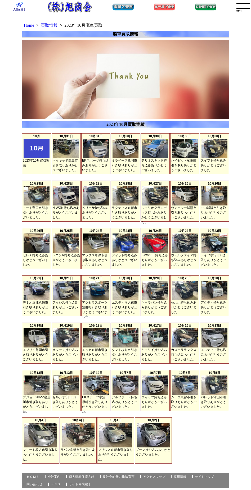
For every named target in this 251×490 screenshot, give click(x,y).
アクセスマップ (154, 477)
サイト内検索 (78, 484)
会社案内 (54, 477)
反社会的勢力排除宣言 (119, 477)
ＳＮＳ (55, 484)
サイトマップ (204, 477)
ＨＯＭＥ (32, 477)
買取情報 (49, 25)
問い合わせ (34, 484)
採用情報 (180, 477)
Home (29, 25)
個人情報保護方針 (81, 477)
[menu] (243, 6)
